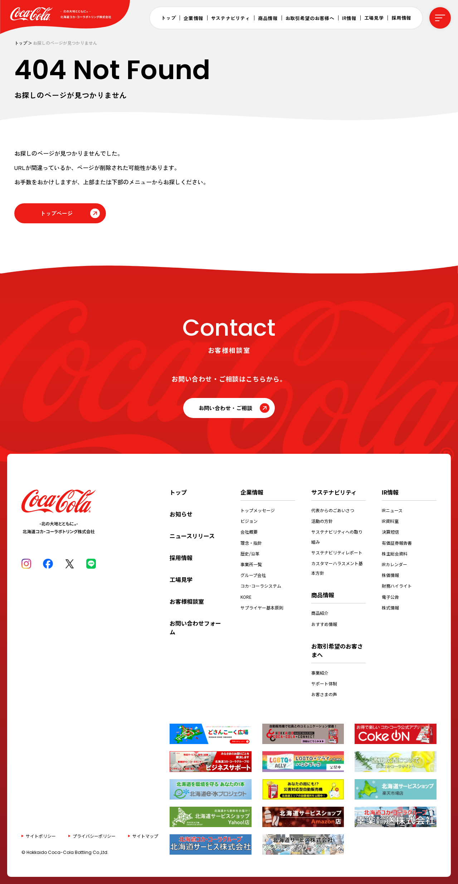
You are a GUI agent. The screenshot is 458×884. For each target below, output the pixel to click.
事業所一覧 (251, 564)
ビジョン (249, 521)
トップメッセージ (257, 510)
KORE (246, 597)
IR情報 (349, 18)
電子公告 (390, 597)
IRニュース (392, 510)
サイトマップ (145, 836)
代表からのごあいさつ (332, 510)
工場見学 (374, 17)
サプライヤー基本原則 (261, 607)
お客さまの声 (324, 694)
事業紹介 (319, 673)
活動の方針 (322, 521)
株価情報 (390, 575)
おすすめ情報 (324, 624)
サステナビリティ (230, 18)
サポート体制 (324, 683)
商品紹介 (319, 613)
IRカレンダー (394, 564)
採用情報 (401, 17)
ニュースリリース (192, 535)
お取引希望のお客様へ (310, 18)
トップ (168, 17)
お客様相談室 (187, 601)
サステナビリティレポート (336, 552)
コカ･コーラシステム (260, 586)
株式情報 (390, 607)
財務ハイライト (397, 586)
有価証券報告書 (397, 543)
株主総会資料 (395, 553)
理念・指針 (251, 543)
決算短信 (390, 532)
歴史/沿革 (249, 553)
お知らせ (181, 514)
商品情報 (268, 18)
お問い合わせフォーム (195, 627)
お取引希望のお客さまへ (337, 650)
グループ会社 (253, 575)
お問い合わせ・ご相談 (225, 408)
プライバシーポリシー (94, 836)
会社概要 (249, 532)
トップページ (56, 213)
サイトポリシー (41, 836)
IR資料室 (390, 521)
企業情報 (193, 18)
